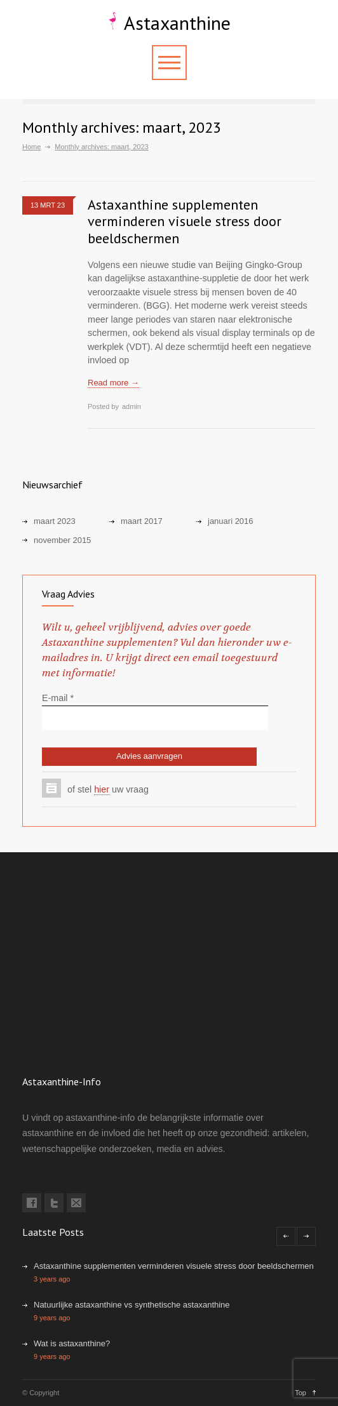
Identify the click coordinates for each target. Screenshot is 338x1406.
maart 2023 (55, 521)
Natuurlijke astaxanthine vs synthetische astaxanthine (132, 1304)
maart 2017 (142, 521)
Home (31, 147)
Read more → (113, 382)
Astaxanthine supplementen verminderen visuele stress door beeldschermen (184, 221)
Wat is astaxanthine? (72, 1343)
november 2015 (62, 540)
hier (101, 789)
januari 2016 (231, 521)
